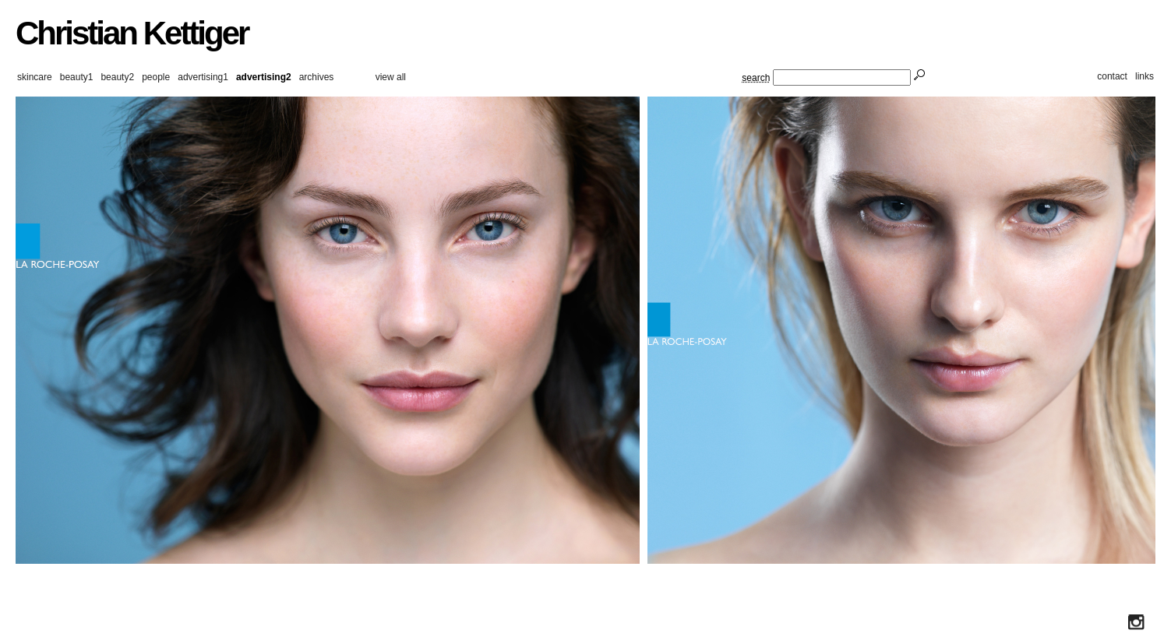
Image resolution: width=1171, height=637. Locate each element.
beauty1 (76, 77)
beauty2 (117, 77)
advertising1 (203, 77)
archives (316, 77)
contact (1112, 76)
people (156, 77)
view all (391, 77)
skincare (34, 77)
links (1144, 76)
